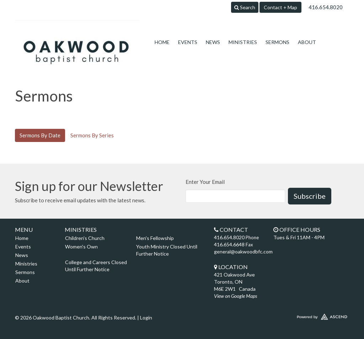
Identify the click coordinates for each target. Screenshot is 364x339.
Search (244, 7)
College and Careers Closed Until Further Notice (96, 265)
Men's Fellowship (155, 238)
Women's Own (81, 247)
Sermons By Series (92, 135)
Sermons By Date (40, 135)
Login (146, 318)
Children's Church (85, 238)
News (213, 42)
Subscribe (310, 196)
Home (162, 42)
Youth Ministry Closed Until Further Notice (166, 250)
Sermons (277, 42)
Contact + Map (280, 7)
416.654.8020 (326, 7)
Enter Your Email (205, 182)
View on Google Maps (235, 296)
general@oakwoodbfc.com (243, 251)
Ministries (243, 42)
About (307, 42)
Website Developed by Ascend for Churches (310, 315)
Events (187, 42)
